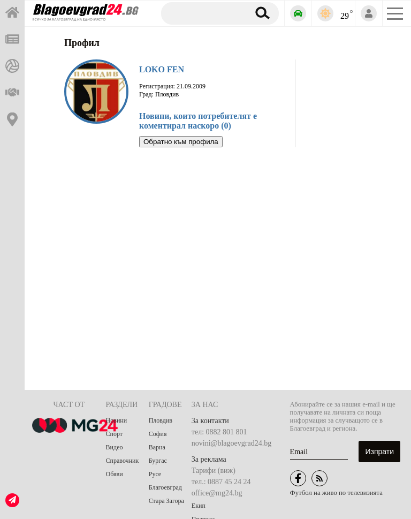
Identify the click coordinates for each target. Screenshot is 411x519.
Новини (116, 420)
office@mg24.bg (217, 493)
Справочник (122, 460)
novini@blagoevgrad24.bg (231, 443)
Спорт (114, 434)
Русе (155, 474)
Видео (114, 447)
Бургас (158, 460)
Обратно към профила (180, 142)
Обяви (114, 474)
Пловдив (160, 420)
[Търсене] (203, 12)
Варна (157, 447)
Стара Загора (166, 501)
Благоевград (165, 487)
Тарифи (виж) (213, 471)
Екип (199, 505)
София (158, 434)
